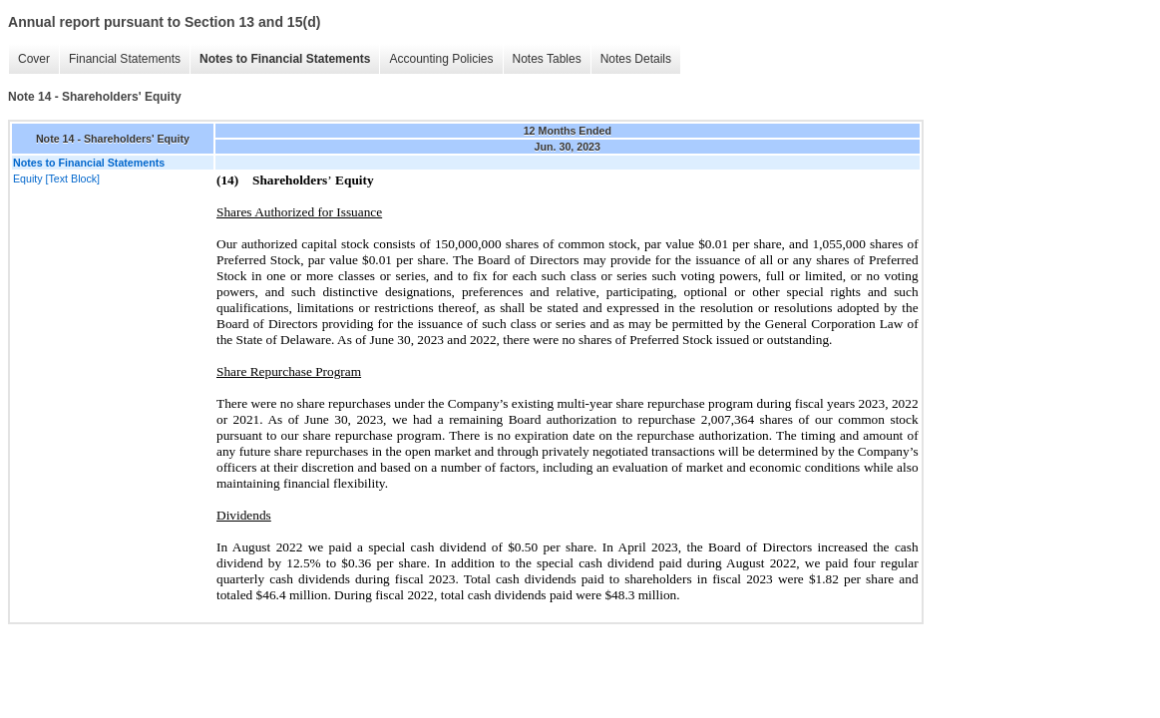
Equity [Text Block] (56, 178)
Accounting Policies (441, 59)
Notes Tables (547, 59)
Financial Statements (125, 59)
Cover (34, 59)
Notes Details (635, 59)
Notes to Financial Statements (284, 59)
